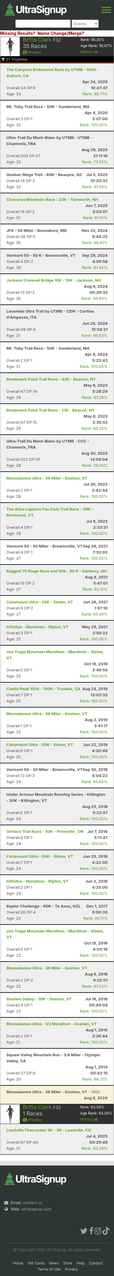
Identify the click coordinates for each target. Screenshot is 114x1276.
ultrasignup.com (36, 1208)
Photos (32, 52)
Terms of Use (49, 1269)
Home (18, 1263)
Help (81, 1263)
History (89, 51)
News (54, 1263)
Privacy (71, 1269)
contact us (32, 1202)
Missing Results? (17, 33)
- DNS (53, 1091)
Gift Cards (36, 1263)
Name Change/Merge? (60, 33)
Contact (96, 1263)
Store (67, 1263)
